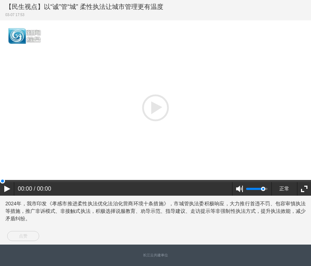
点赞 (23, 236)
